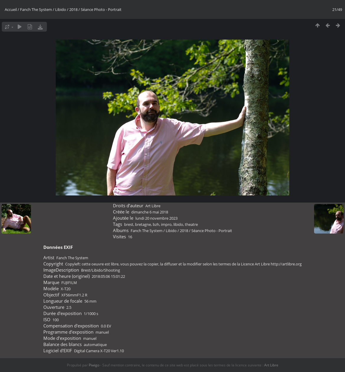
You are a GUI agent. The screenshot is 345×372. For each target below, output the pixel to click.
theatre (191, 224)
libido (178, 224)
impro (166, 224)
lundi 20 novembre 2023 (156, 218)
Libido (60, 9)
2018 (73, 9)
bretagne (143, 224)
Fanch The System (36, 9)
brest (128, 224)
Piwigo (94, 365)
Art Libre (152, 205)
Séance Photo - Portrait (101, 9)
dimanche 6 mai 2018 (149, 212)
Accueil (11, 9)
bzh (156, 224)
